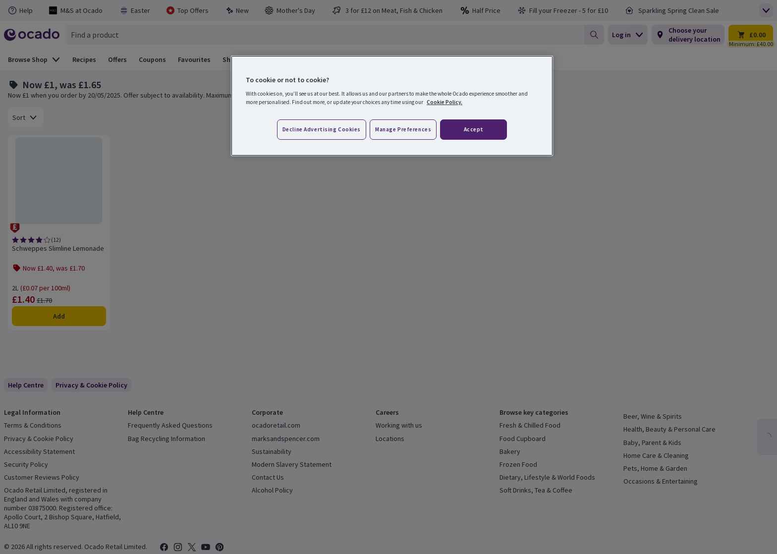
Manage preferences (403, 129)
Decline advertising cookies (321, 129)
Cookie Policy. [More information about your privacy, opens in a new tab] (444, 102)
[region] (392, 106)
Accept (474, 129)
